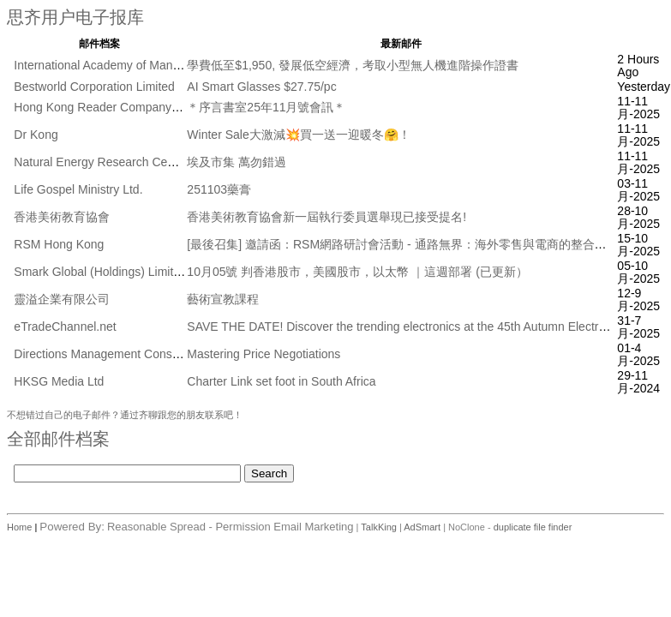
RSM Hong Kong (59, 244)
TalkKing (379, 527)
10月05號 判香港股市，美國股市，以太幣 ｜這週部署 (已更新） (357, 272)
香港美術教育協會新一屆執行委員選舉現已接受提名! (326, 217)
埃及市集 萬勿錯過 (236, 162)
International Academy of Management (116, 65)
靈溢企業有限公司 (62, 299)
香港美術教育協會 (62, 217)
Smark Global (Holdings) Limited (100, 272)
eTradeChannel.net (65, 326)
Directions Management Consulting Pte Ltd (128, 354)
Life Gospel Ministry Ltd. (78, 189)
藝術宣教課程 (223, 299)
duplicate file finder (533, 527)
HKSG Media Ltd (59, 381)
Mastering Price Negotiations (263, 354)
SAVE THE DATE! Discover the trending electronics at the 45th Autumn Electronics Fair (418, 326)
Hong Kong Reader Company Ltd (102, 107)
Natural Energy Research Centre (101, 162)
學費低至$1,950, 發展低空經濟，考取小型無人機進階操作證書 (352, 65)
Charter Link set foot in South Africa (281, 381)
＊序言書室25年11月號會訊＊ (266, 107)
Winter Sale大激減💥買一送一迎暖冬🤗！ (298, 134)
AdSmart (422, 527)
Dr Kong (35, 134)
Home (20, 527)
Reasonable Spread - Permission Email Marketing (230, 526)
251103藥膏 (219, 189)
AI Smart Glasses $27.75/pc (261, 86)
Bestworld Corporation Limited (94, 86)
